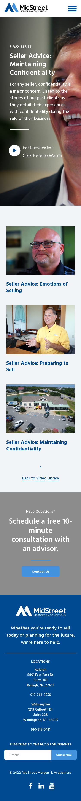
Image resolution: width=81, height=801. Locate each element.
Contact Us (40, 571)
